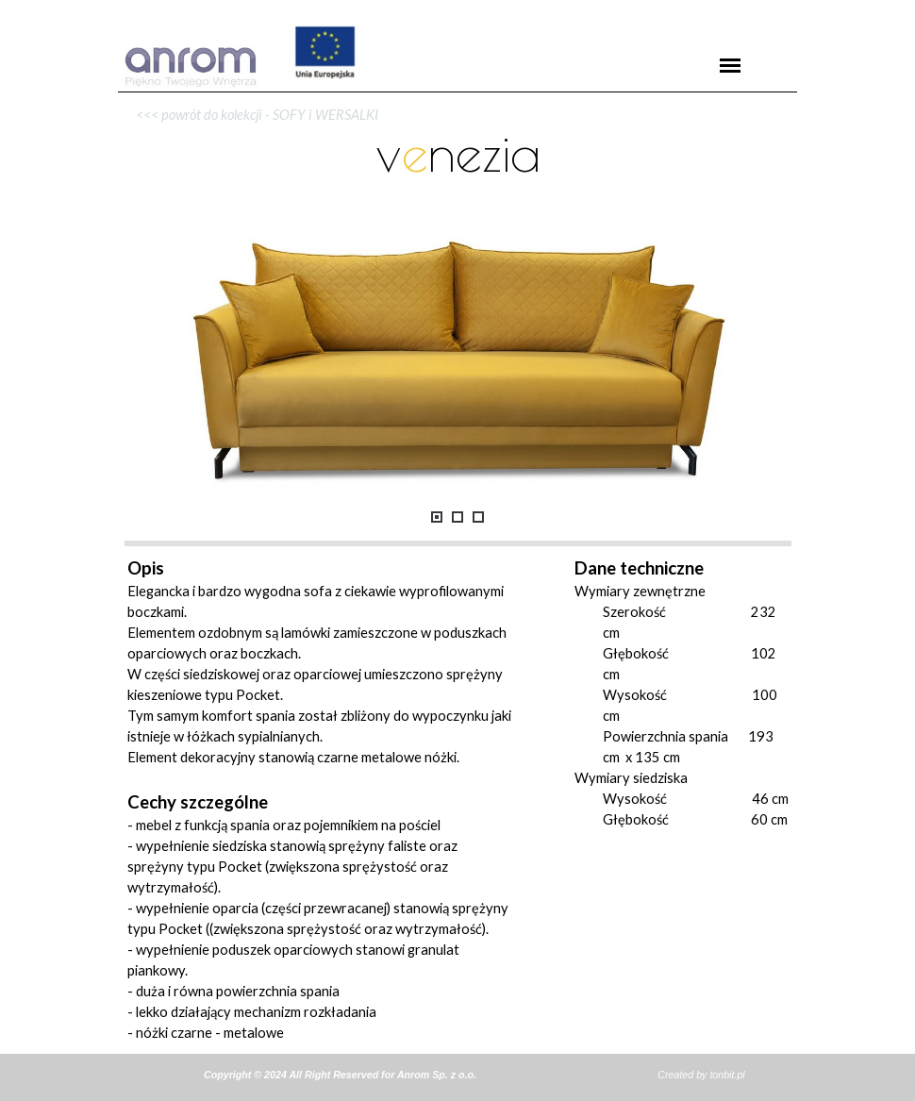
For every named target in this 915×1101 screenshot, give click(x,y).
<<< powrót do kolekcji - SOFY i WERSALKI (252, 115)
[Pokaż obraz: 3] (478, 517)
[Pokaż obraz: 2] (457, 517)
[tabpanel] (458, 141)
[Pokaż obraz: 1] (436, 517)
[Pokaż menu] (730, 65)
